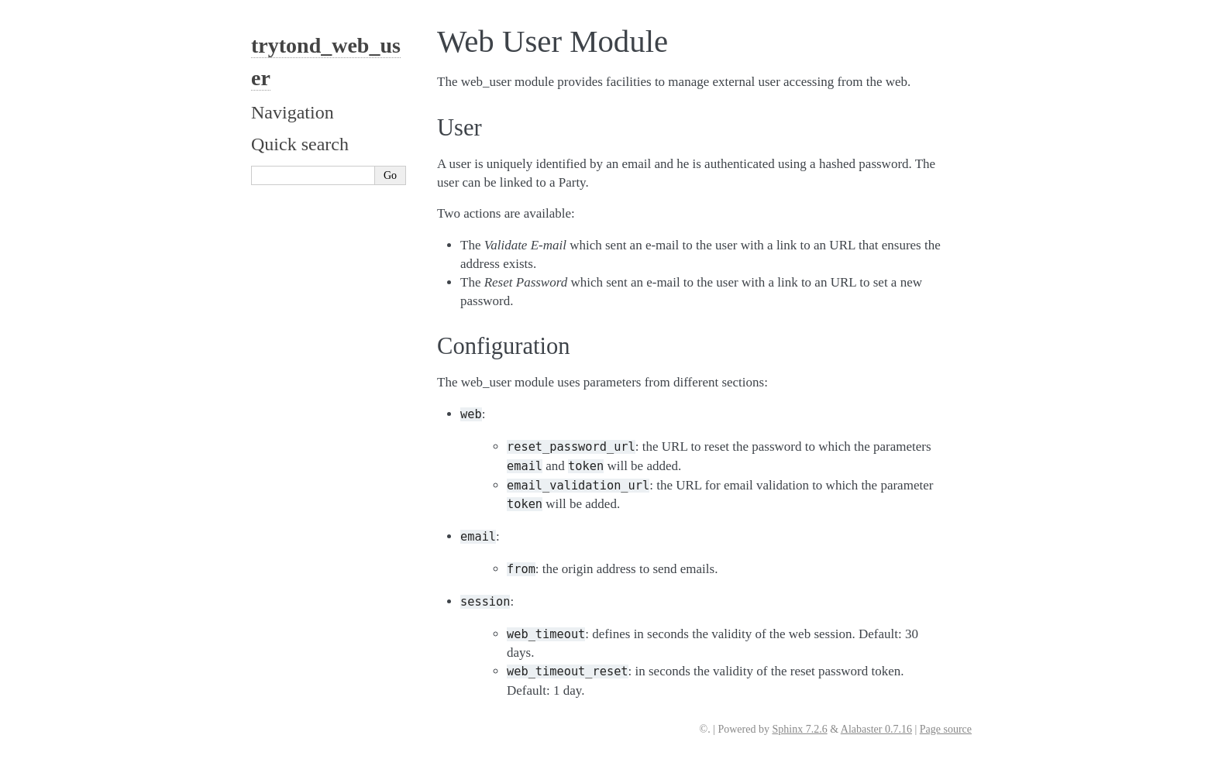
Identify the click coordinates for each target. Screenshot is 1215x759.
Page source (946, 729)
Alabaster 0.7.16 (876, 729)
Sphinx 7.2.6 (799, 729)
